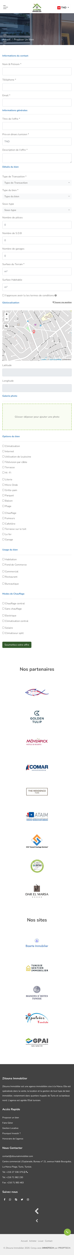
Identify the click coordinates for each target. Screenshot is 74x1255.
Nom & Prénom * (11, 64)
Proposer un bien (10, 1117)
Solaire (9, 628)
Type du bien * (10, 190)
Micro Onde (11, 485)
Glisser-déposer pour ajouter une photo (37, 417)
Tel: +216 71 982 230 (12, 1177)
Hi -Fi (8, 472)
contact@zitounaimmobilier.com (17, 1156)
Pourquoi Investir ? (11, 1133)
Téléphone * (9, 79)
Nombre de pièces (12, 217)
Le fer (8, 534)
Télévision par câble (16, 462)
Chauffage (10, 513)
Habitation (11, 559)
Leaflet (43, 359)
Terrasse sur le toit (15, 529)
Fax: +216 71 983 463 (13, 1182)
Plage (8, 506)
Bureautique (12, 584)
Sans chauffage (13, 609)
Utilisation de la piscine (18, 456)
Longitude (8, 381)
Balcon (9, 500)
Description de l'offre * (15, 150)
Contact (48, 1240)
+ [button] (7, 314)
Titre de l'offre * (11, 119)
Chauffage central (15, 603)
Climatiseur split (14, 633)
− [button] (7, 319)
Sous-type (8, 204)
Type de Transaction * (14, 176)
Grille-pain (11, 490)
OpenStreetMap (55, 359)
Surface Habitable (12, 280)
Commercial (11, 571)
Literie (8, 479)
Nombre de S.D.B (12, 233)
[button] (63, 8)
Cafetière (10, 523)
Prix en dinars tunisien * (15, 134)
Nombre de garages (13, 248)
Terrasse (10, 467)
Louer (41, 1240)
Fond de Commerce (16, 564)
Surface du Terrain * (13, 264)
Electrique (10, 615)
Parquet (9, 495)
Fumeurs (10, 518)
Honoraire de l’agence (12, 1138)
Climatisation (12, 446)
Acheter (33, 1240)
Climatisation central (16, 621)
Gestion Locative (10, 1128)
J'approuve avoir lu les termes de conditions (31, 295)
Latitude (7, 365)
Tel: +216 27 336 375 (15, 1172)
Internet (9, 451)
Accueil (6, 39)
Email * (6, 95)
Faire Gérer (7, 1122)
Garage (9, 539)
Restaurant (11, 577)
